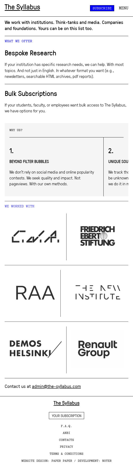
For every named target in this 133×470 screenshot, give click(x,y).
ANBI (66, 433)
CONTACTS (66, 440)
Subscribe (102, 8)
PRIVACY (66, 446)
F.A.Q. (66, 426)
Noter (107, 460)
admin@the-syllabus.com (56, 386)
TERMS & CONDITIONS (66, 453)
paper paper (61, 460)
